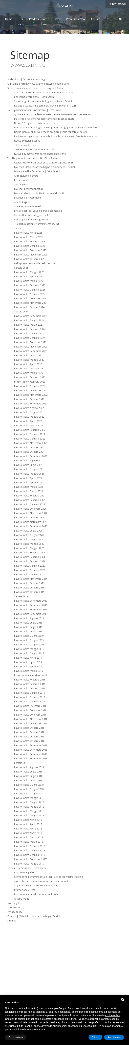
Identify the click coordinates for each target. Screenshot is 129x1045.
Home (8, 19)
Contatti (95, 19)
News (83, 19)
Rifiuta (95, 1037)
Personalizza (15, 1037)
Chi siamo (21, 21)
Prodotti (33, 19)
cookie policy (112, 1015)
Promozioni (70, 19)
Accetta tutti (114, 1037)
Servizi (58, 19)
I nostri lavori (46, 21)
